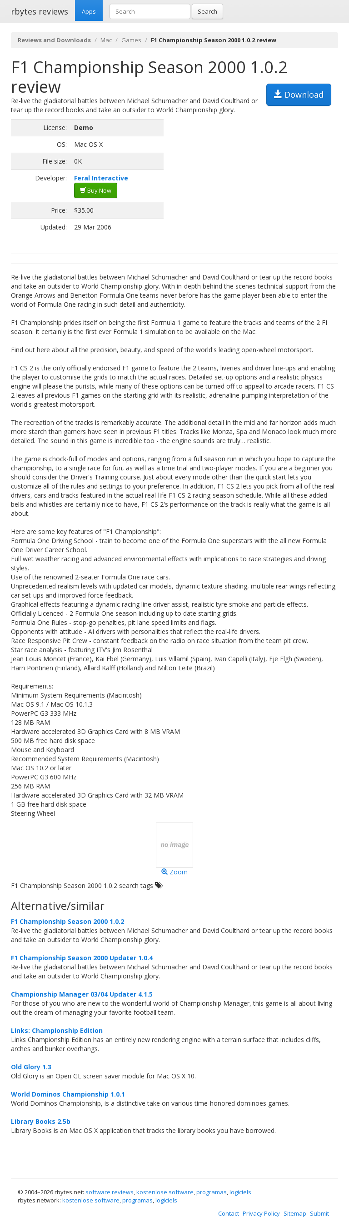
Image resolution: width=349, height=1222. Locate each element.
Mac (106, 40)
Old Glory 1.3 (31, 1066)
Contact (228, 1213)
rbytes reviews (39, 11)
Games (131, 40)
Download (299, 94)
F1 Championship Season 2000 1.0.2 (67, 921)
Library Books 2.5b (40, 1121)
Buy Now (95, 190)
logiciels (240, 1192)
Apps (89, 11)
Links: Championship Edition (57, 1030)
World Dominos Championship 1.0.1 (68, 1094)
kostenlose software (165, 1192)
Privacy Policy (261, 1213)
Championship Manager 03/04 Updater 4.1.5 (82, 994)
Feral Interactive (101, 178)
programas (211, 1192)
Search (207, 11)
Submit (319, 1213)
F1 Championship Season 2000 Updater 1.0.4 (82, 957)
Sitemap (295, 1213)
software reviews (109, 1192)
